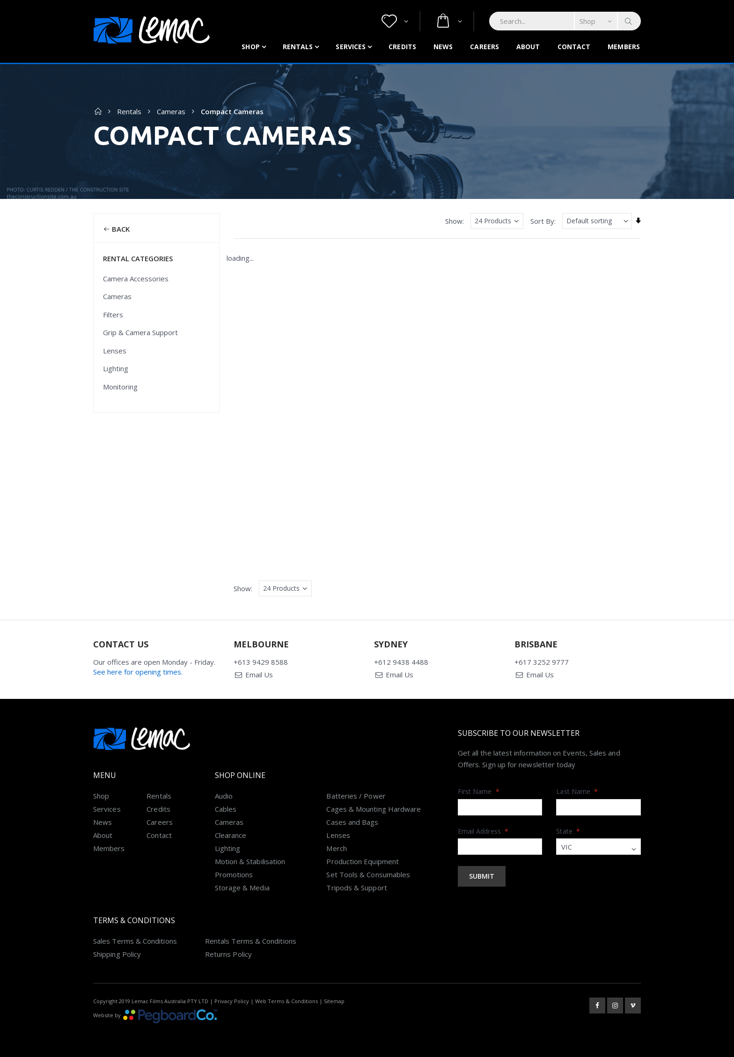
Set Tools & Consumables (368, 874)
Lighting (115, 368)
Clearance (231, 835)
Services (351, 46)
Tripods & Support (356, 887)
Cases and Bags (352, 822)
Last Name (577, 791)
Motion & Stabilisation (250, 861)
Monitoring (120, 386)
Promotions (234, 874)
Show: (454, 221)
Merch (336, 848)
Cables (225, 809)
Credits (402, 46)
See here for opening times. (138, 671)
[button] (395, 21)
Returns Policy (228, 954)
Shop (250, 46)
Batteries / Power (355, 795)
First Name (478, 791)
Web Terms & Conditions (286, 1001)
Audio (224, 795)
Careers (484, 46)
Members (624, 46)
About (528, 46)
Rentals (298, 46)
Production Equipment (362, 861)
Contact (574, 46)
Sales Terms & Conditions (135, 941)
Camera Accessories (136, 278)
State (568, 831)
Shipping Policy (117, 954)
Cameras (171, 111)
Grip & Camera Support (140, 332)
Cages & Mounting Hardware (373, 809)
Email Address (483, 831)
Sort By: (543, 221)
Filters (113, 314)
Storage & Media (242, 887)
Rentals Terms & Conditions (250, 941)
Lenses (114, 350)
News (443, 46)
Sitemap (334, 1001)
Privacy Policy (231, 1001)
